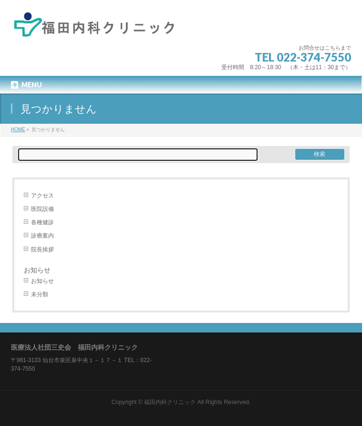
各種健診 (42, 222)
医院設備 (42, 209)
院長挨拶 (42, 249)
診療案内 (42, 235)
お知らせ (42, 281)
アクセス (42, 195)
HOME (18, 129)
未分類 (39, 294)
